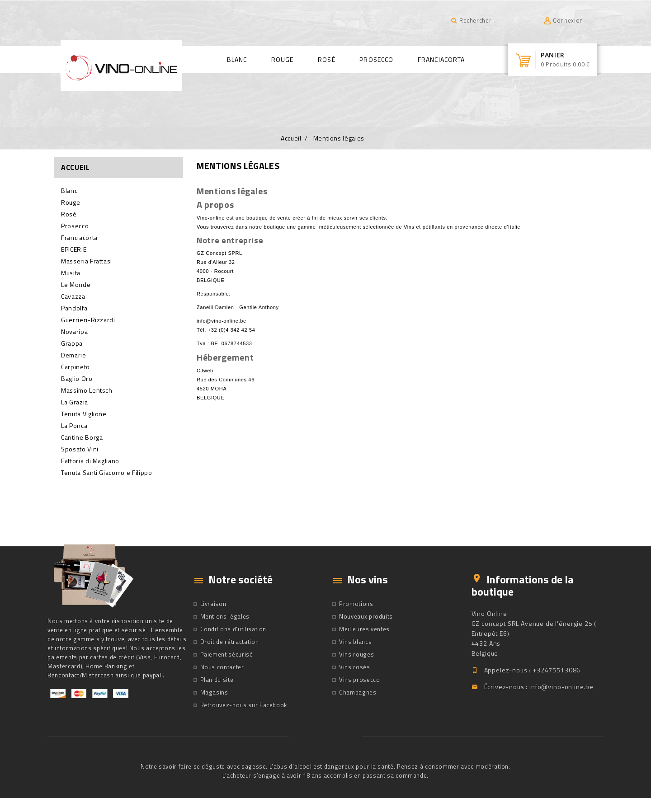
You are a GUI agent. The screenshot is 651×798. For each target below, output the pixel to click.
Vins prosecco (359, 679)
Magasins (214, 692)
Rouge (282, 59)
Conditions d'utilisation (233, 629)
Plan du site (217, 679)
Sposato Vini (80, 449)
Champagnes (358, 692)
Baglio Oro (77, 378)
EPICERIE (73, 249)
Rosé (326, 59)
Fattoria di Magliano (90, 460)
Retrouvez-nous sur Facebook (244, 704)
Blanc (237, 59)
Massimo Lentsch (87, 390)
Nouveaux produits (366, 616)
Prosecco (376, 59)
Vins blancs (355, 641)
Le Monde (75, 284)
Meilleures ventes (364, 629)
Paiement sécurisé (226, 654)
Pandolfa (74, 308)
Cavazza (73, 296)
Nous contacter (222, 666)
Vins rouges (356, 654)
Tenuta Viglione (84, 413)
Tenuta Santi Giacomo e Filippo (106, 472)
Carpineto (75, 366)
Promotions (356, 603)
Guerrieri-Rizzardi (88, 319)
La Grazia (74, 402)
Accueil (75, 167)
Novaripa (74, 331)
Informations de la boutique (522, 585)
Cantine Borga (82, 437)
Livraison (213, 603)
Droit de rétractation (229, 641)
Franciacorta (441, 59)
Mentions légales (225, 616)
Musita (70, 272)
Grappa (72, 343)
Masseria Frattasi (86, 261)
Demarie (73, 355)
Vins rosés (354, 666)
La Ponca (74, 425)
